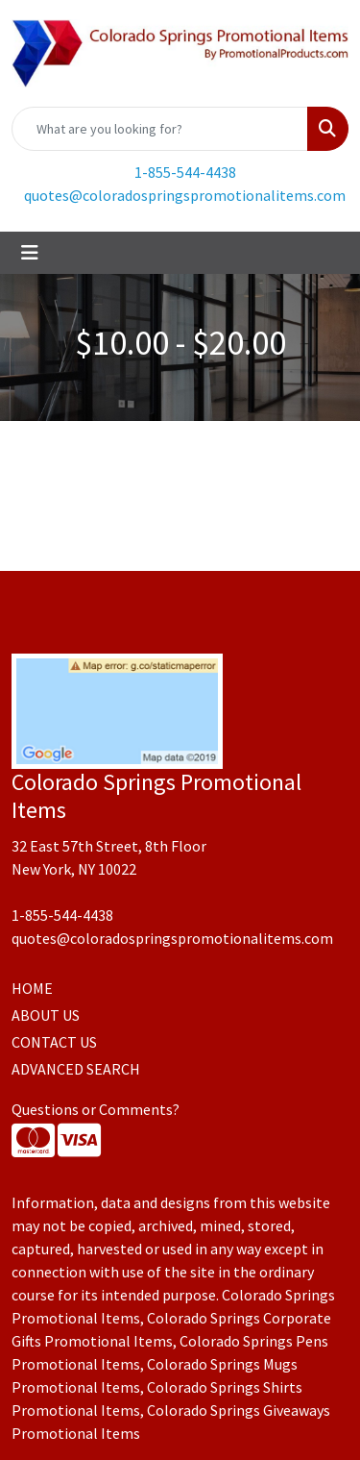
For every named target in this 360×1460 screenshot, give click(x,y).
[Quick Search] (160, 129)
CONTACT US (54, 1042)
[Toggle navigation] (30, 252)
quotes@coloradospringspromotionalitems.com (185, 195)
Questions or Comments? (96, 1109)
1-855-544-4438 (185, 172)
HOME (32, 988)
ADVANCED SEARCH (76, 1068)
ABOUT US (46, 1015)
